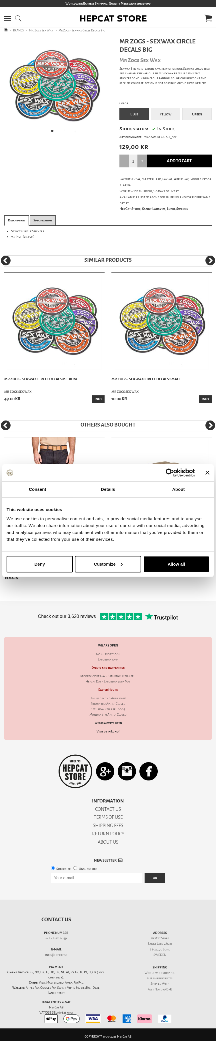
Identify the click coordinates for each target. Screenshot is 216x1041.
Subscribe (63, 869)
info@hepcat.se (56, 955)
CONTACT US (108, 809)
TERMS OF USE (108, 817)
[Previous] (6, 260)
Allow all (176, 563)
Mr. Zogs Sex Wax (41, 30)
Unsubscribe (88, 869)
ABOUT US (108, 842)
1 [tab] (54, 132)
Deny (39, 563)
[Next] (210, 260)
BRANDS (18, 30)
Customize (108, 563)
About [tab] (178, 489)
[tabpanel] (54, 87)
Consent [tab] (37, 489)
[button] (7, 18)
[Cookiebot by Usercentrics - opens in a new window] (170, 473)
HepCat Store (160, 938)
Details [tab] (108, 489)
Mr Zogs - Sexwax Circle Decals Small (145, 379)
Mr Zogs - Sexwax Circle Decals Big (82, 30)
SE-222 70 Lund (160, 949)
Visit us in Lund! (108, 731)
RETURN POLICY (108, 834)
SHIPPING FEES (108, 825)
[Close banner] (207, 473)
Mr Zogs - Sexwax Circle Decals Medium (40, 379)
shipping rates (162, 978)
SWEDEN (159, 955)
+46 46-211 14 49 (56, 938)
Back (11, 577)
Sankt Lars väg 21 (160, 944)
